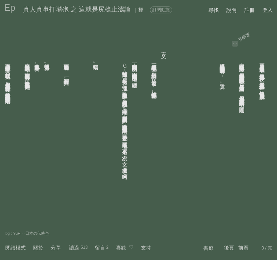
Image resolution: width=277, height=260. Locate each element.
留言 (100, 248)
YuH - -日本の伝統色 (31, 233)
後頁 (229, 248)
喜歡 (121, 248)
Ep (10, 8)
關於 (38, 248)
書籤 (208, 248)
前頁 (243, 248)
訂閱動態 (161, 9)
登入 (268, 10)
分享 (56, 248)
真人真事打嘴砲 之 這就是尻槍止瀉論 (77, 9)
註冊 (249, 10)
